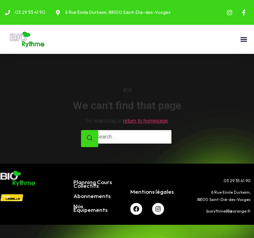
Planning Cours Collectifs (92, 183)
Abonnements (91, 195)
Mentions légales (152, 191)
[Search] (89, 138)
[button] (243, 39)
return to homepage (145, 121)
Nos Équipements (90, 208)
